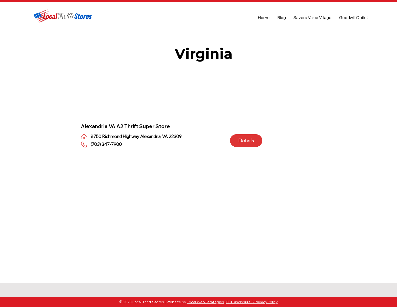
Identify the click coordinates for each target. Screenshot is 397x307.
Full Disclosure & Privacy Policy (252, 302)
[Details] (246, 140)
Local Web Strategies (205, 302)
